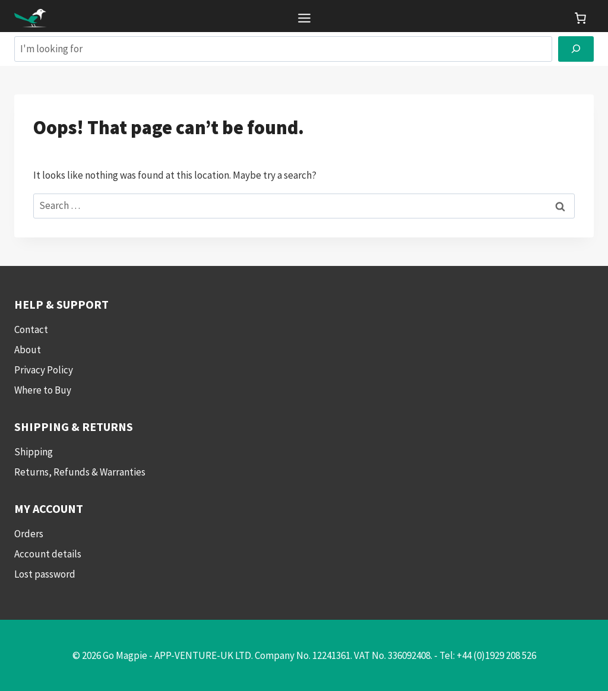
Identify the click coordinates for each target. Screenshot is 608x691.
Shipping (33, 451)
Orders (28, 533)
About (27, 349)
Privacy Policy (43, 369)
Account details (47, 553)
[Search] (576, 49)
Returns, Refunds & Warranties (79, 471)
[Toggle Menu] (304, 18)
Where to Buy (42, 390)
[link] (580, 18)
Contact (31, 329)
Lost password (44, 574)
